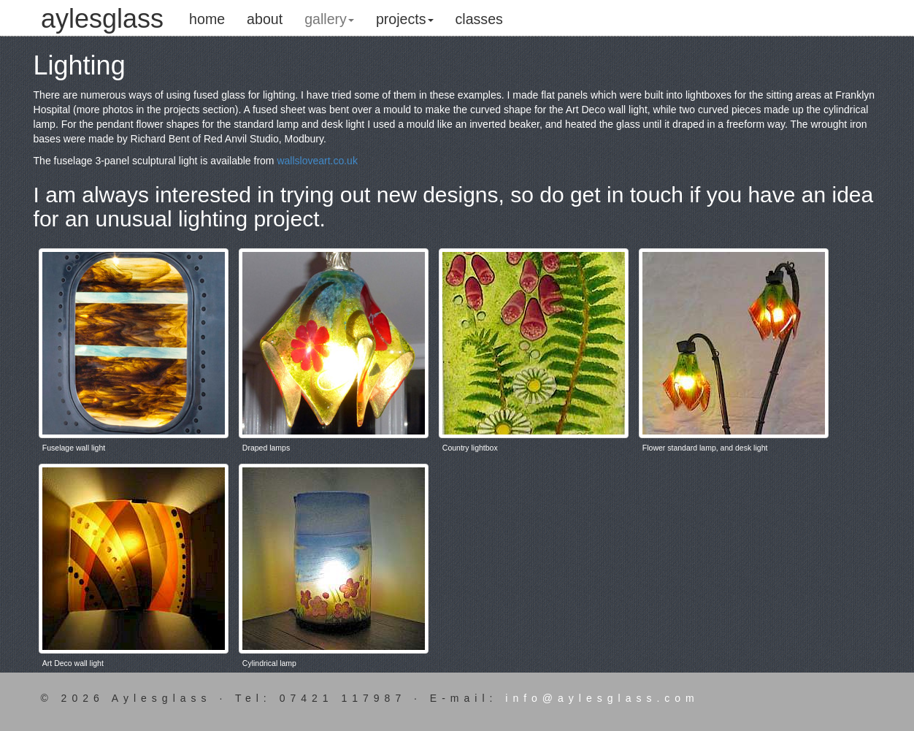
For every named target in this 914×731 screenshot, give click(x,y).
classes (479, 19)
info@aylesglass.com (602, 698)
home (207, 19)
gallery (329, 19)
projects (405, 19)
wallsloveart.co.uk (317, 161)
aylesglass (102, 13)
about (265, 19)
